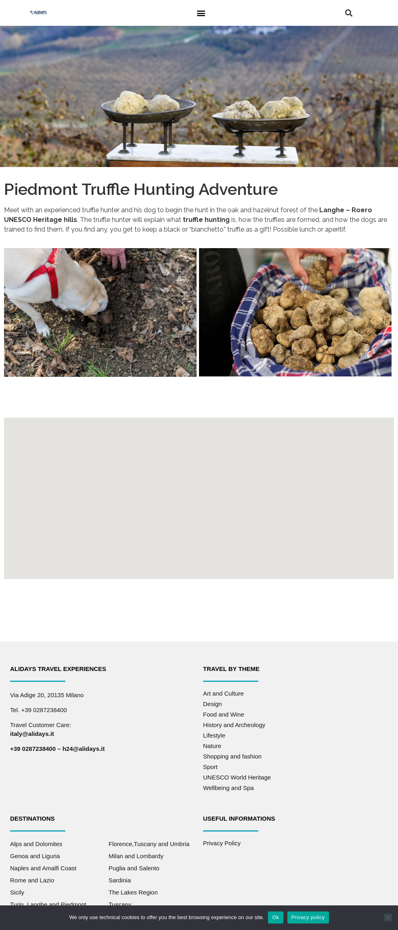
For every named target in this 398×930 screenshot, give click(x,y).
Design (212, 703)
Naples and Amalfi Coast (43, 867)
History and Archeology (234, 724)
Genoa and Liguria (35, 855)
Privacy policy (308, 917)
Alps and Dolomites (36, 843)
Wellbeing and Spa (228, 787)
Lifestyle (214, 734)
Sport (210, 766)
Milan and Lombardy (136, 855)
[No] (388, 917)
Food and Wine (223, 714)
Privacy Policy (222, 842)
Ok (275, 917)
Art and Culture (223, 693)
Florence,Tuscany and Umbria (149, 843)
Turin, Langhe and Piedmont (48, 904)
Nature (212, 745)
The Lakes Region (133, 891)
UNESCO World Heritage (237, 776)
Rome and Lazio (32, 879)
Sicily (17, 891)
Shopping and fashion (232, 755)
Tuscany (120, 904)
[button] (200, 12)
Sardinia (120, 879)
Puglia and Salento (134, 867)
